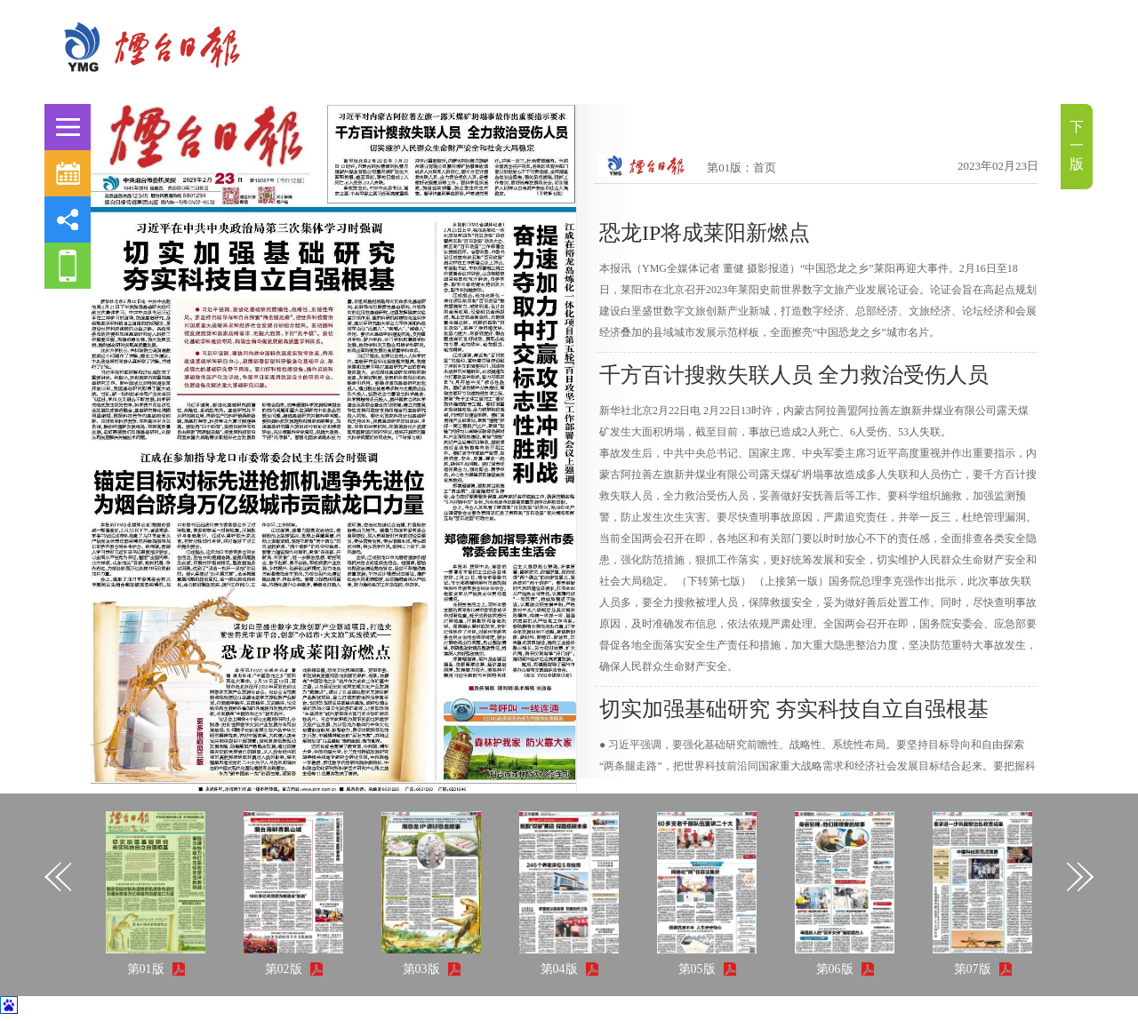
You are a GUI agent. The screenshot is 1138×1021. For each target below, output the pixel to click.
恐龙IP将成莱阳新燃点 (704, 232)
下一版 (1077, 145)
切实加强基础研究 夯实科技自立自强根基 (794, 709)
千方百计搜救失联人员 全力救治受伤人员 (794, 375)
